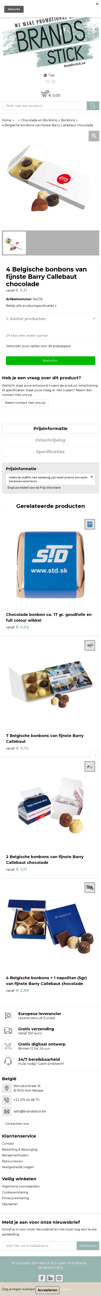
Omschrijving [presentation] (50, 440)
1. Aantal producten (26, 318)
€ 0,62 (17, 627)
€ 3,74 (17, 748)
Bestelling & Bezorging (20, 1149)
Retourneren (12, 1161)
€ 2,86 (17, 990)
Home (6, 120)
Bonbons (68, 120)
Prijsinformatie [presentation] (50, 428)
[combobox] (44, 105)
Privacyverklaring (15, 1198)
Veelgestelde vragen (18, 1167)
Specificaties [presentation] (50, 451)
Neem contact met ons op (25, 403)
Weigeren (65, 1289)
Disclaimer (10, 1204)
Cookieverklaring (15, 1192)
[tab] (50, 428)
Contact (8, 1143)
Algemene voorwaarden (21, 1186)
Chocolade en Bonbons (39, 120)
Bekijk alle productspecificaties (31, 306)
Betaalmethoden (15, 1155)
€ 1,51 (16, 869)
